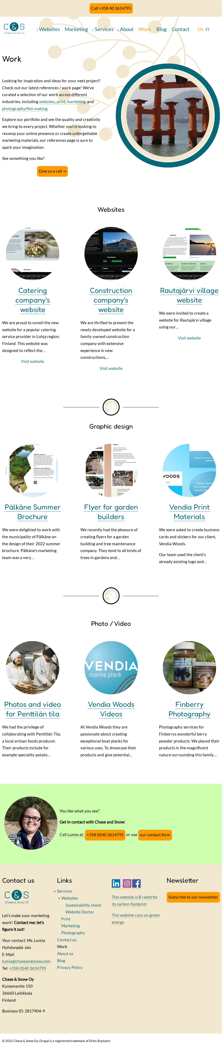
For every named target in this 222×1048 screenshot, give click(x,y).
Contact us (66, 939)
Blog (161, 29)
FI (207, 29)
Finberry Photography (189, 709)
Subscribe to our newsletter (193, 897)
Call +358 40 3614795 (111, 8)
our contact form (155, 834)
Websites (49, 29)
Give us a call (50, 171)
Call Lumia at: (72, 834)
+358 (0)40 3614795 (105, 834)
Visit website (32, 361)
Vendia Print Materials (189, 511)
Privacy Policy (70, 967)
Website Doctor (80, 911)
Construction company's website (111, 300)
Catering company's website (32, 300)
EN (200, 29)
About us (65, 953)
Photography (73, 932)
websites (47, 101)
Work (144, 29)
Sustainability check (83, 905)
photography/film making (24, 108)
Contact (180, 29)
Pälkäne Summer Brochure (33, 511)
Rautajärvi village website (189, 295)
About (126, 29)
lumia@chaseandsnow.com (26, 961)
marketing (76, 101)
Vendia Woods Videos (111, 709)
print (61, 101)
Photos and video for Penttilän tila (32, 709)
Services (104, 29)
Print (65, 918)
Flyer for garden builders (111, 511)
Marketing (76, 29)
